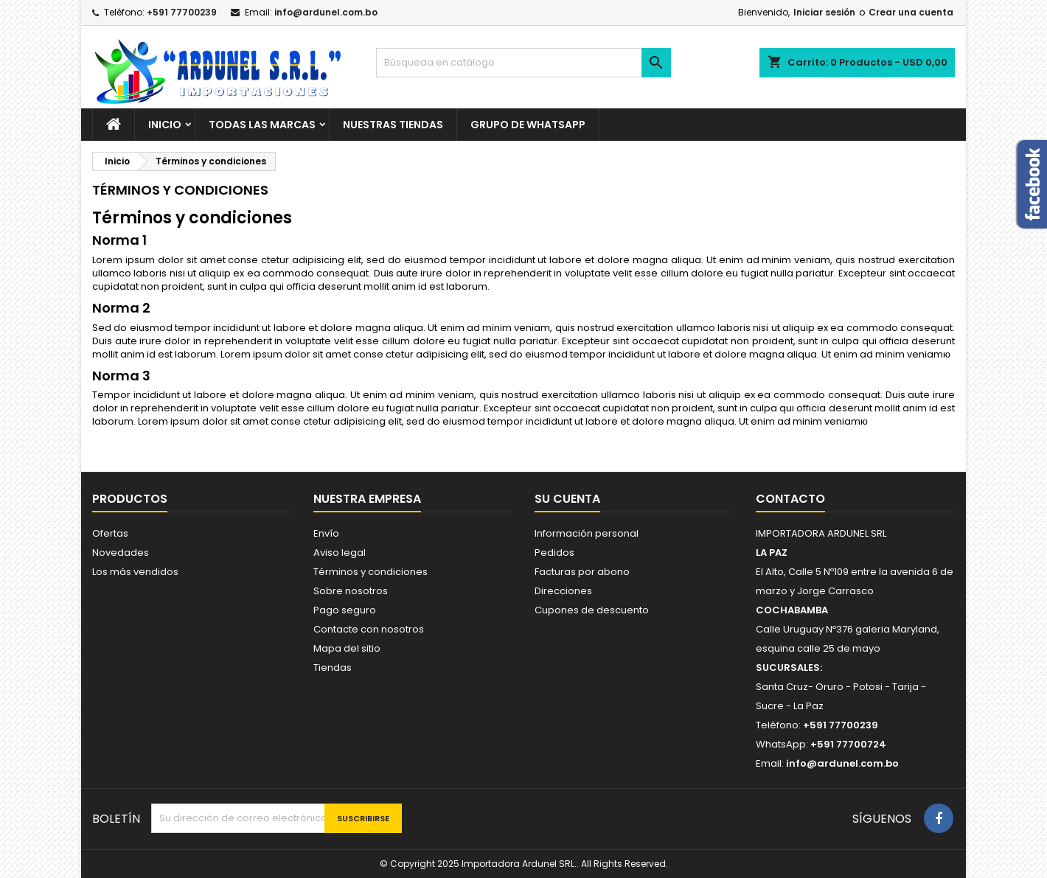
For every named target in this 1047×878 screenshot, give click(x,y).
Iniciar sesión (824, 12)
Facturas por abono (582, 572)
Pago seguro (344, 610)
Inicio (164, 124)
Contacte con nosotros (368, 629)
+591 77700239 (182, 12)
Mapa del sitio (346, 648)
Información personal (587, 533)
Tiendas (332, 668)
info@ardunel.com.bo (326, 12)
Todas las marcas (262, 124)
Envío (326, 533)
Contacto (790, 498)
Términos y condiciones (370, 572)
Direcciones (563, 591)
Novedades (120, 553)
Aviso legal (339, 553)
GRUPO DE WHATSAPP (527, 124)
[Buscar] (523, 62)
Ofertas (110, 533)
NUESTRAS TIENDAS (393, 124)
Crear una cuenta (911, 12)
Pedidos (554, 553)
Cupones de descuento (592, 610)
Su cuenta (567, 498)
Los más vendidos (135, 572)
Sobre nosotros (350, 591)
